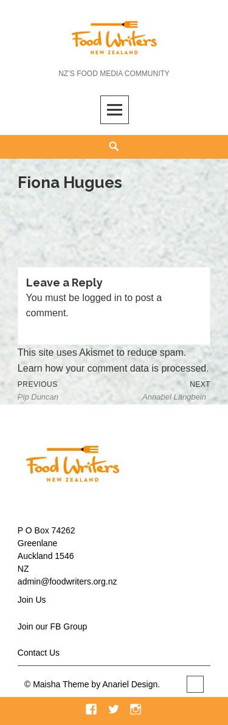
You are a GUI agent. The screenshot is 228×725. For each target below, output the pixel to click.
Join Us (32, 600)
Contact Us (39, 652)
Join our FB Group (52, 626)
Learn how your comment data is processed (112, 368)
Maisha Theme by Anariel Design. (97, 684)
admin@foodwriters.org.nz (67, 581)
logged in (102, 298)
